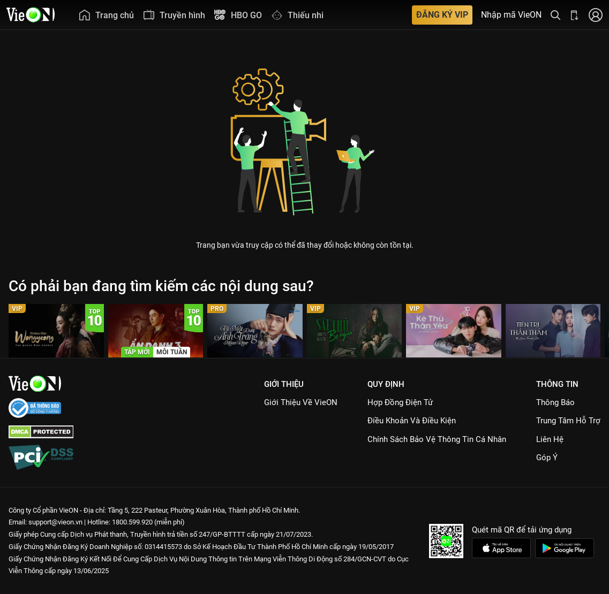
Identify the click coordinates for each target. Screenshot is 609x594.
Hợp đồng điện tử (400, 402)
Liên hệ (549, 439)
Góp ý (547, 457)
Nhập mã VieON (511, 15)
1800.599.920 (132, 522)
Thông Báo (555, 402)
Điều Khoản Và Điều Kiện (411, 420)
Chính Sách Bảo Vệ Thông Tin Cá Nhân (436, 439)
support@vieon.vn (55, 522)
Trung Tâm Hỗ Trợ (568, 420)
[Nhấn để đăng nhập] (596, 14)
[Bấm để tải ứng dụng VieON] (574, 14)
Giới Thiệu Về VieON (300, 402)
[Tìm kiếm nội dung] (555, 14)
